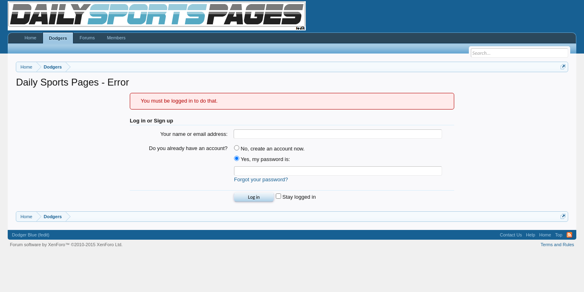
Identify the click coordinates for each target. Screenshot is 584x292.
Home (30, 37)
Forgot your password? (261, 179)
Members (116, 37)
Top (559, 234)
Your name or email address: (194, 134)
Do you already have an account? (188, 148)
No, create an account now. (269, 149)
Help (530, 234)
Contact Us (511, 234)
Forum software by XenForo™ (66, 244)
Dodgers (58, 38)
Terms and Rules (557, 244)
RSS (569, 235)
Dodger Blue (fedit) (30, 234)
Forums (86, 37)
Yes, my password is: (262, 159)
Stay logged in (296, 197)
